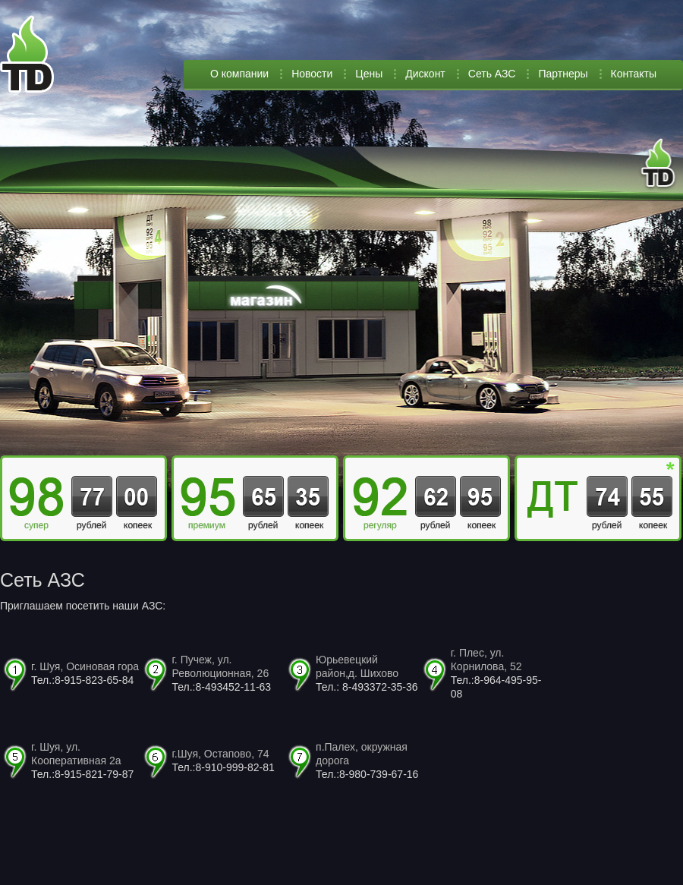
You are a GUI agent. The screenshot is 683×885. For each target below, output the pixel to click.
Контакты (633, 74)
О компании (239, 74)
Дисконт (425, 74)
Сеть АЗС (492, 74)
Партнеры (562, 74)
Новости (311, 74)
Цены (368, 74)
